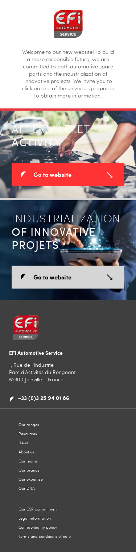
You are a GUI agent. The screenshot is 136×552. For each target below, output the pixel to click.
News (23, 442)
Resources (27, 433)
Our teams (28, 461)
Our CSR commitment (38, 509)
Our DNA (26, 488)
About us (26, 451)
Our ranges (28, 424)
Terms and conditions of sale (44, 536)
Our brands (29, 470)
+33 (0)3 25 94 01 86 (43, 398)
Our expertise (30, 479)
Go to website (52, 174)
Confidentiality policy (37, 527)
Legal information (34, 518)
